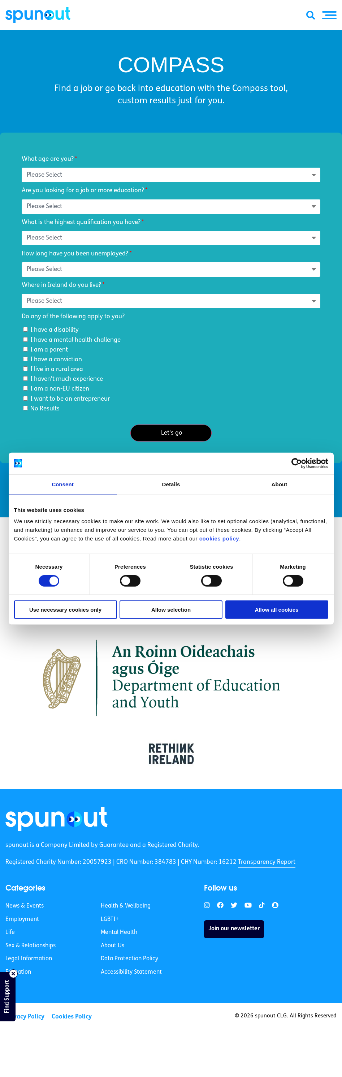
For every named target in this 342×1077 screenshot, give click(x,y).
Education (18, 972)
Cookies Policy (72, 1017)
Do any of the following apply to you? (73, 317)
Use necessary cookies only (65, 610)
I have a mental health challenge (75, 340)
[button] (329, 15)
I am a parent (49, 350)
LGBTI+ (110, 919)
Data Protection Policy (129, 959)
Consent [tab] (63, 484)
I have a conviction (56, 360)
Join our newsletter (234, 929)
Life (10, 933)
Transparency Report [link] (266, 863)
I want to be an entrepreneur (70, 399)
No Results (45, 409)
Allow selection (171, 610)
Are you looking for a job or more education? (83, 191)
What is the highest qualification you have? (81, 222)
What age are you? (48, 159)
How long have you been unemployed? (75, 254)
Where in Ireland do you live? (61, 285)
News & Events (24, 906)
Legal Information (28, 959)
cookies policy (219, 538)
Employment (22, 919)
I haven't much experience (66, 379)
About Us (112, 946)
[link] (56, 819)
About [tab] (279, 484)
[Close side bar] (13, 973)
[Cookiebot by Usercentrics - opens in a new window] (296, 463)
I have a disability (54, 330)
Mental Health (119, 933)
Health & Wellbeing (126, 906)
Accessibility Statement (131, 972)
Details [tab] (171, 484)
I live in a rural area (56, 369)
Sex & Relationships (30, 946)
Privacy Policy (24, 1017)
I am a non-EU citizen (59, 389)
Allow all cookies (277, 610)
